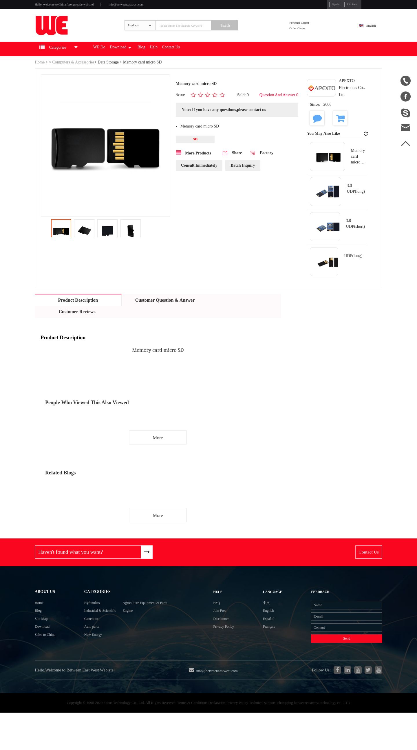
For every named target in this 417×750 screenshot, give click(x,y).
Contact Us (212, 62)
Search (246, 34)
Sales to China (48, 662)
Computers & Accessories (73, 76)
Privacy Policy (228, 651)
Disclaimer (225, 641)
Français (261, 651)
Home (40, 76)
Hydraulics (83, 620)
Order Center (306, 37)
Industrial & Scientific (93, 631)
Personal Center (309, 30)
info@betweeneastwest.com (154, 6)
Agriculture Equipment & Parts (152, 620)
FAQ (219, 620)
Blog (174, 62)
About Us (48, 606)
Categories (90, 606)
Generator (82, 641)
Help (190, 62)
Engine (129, 631)
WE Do (119, 62)
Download (146, 62)
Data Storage (108, 76)
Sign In (304, 5)
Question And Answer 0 (278, 108)
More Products (193, 166)
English (367, 34)
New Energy (84, 662)
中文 (257, 620)
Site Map (43, 641)
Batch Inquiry (243, 179)
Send (336, 667)
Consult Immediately (199, 179)
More (158, 451)
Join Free (324, 5)
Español (260, 641)
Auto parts (82, 651)
